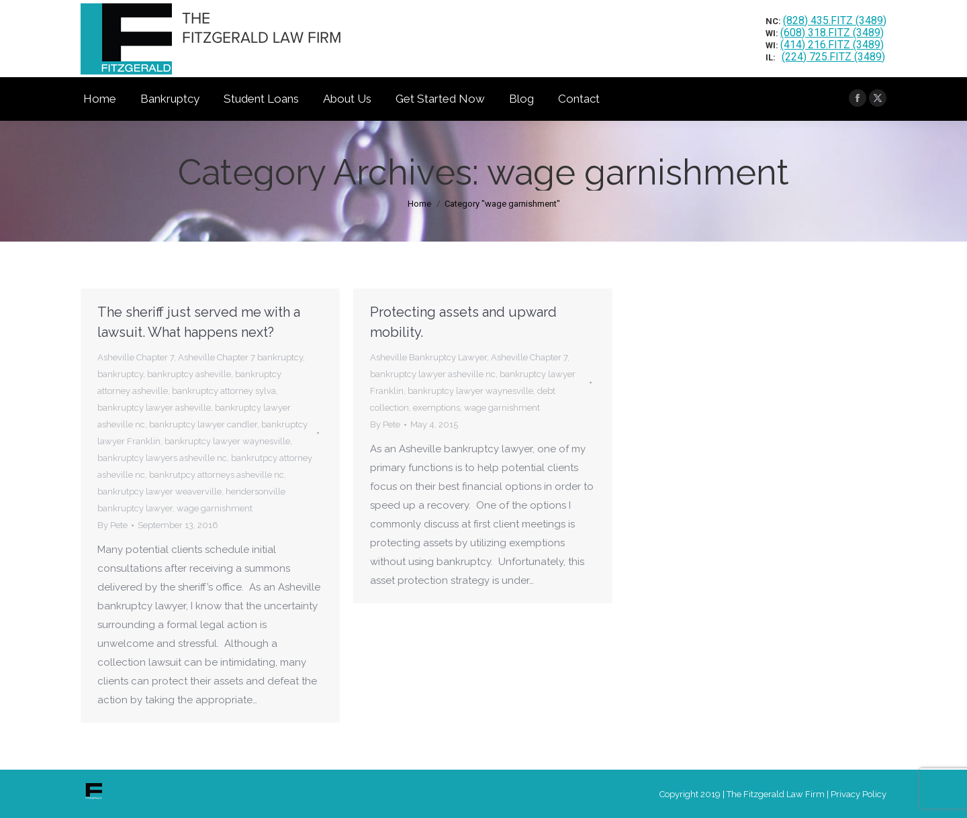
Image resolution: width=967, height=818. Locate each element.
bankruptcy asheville (189, 374)
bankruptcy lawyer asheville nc (433, 374)
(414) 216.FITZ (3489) (832, 44)
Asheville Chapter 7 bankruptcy (240, 357)
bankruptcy (120, 374)
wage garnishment (214, 508)
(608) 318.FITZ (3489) (832, 32)
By (112, 525)
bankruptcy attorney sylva (224, 391)
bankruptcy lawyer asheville (154, 408)
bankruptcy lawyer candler (203, 424)
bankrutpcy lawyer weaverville (159, 492)
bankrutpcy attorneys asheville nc (216, 475)
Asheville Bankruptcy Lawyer (428, 357)
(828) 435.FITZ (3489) (834, 20)
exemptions (436, 408)
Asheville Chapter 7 (135, 357)
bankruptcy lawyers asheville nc (162, 458)
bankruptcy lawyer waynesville (227, 441)
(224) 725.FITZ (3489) (833, 56)
